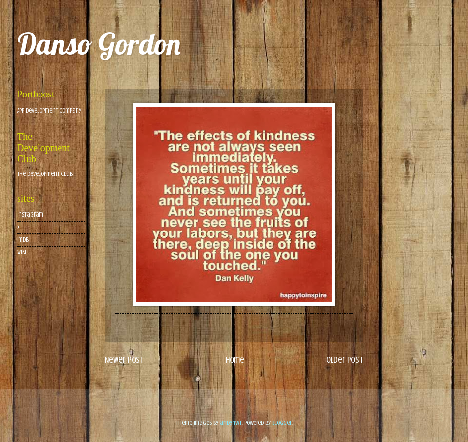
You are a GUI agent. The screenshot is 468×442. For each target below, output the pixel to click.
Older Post (344, 360)
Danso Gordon (98, 43)
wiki (21, 252)
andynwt (231, 423)
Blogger (282, 423)
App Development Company (49, 110)
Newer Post (124, 360)
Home (235, 360)
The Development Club (45, 174)
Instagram (30, 214)
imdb (23, 239)
